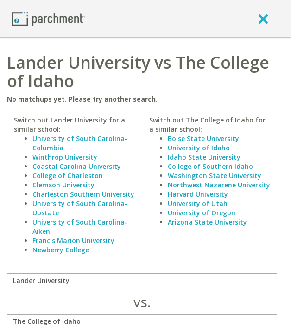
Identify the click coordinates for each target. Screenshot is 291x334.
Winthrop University (64, 157)
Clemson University (63, 184)
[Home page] (48, 18)
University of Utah (198, 203)
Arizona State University (207, 222)
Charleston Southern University (83, 194)
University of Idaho (199, 147)
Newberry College (60, 249)
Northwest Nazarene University (219, 184)
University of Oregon (201, 212)
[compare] (142, 280)
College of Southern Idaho (210, 166)
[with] (142, 321)
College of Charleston (67, 175)
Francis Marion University (73, 240)
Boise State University (203, 138)
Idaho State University (204, 157)
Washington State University (214, 175)
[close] (263, 18)
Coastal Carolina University (76, 166)
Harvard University (198, 194)
